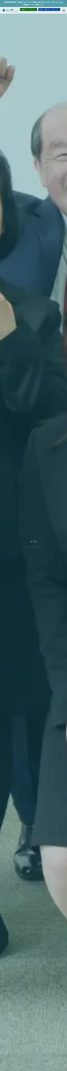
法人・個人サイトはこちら (49, 9)
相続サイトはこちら (29, 9)
